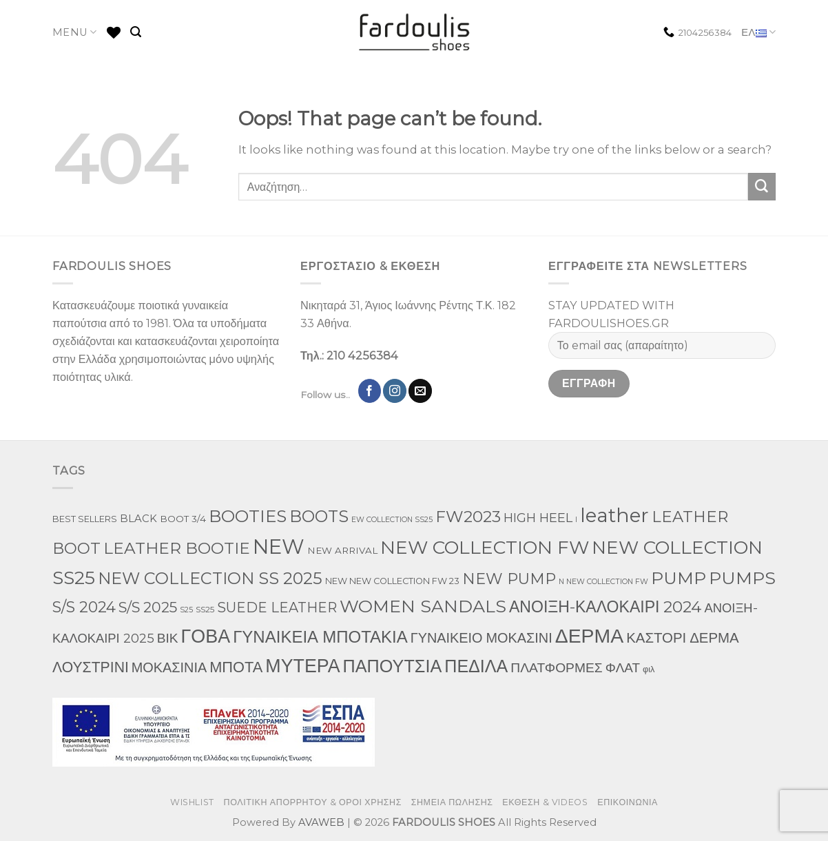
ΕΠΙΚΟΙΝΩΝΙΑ (627, 802)
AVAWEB (321, 822)
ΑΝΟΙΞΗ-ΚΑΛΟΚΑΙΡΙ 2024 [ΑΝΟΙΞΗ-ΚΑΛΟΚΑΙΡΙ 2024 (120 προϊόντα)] (605, 606)
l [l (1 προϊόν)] (576, 519)
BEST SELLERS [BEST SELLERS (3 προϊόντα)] (84, 519)
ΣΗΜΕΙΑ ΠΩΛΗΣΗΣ (452, 802)
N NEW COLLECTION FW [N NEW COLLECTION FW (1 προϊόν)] (603, 581)
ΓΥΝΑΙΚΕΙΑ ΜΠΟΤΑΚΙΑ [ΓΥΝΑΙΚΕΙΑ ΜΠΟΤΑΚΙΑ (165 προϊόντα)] (320, 637)
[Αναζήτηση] (135, 32)
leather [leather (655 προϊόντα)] (614, 515)
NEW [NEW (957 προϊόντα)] (278, 546)
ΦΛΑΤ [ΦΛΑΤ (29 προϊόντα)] (623, 668)
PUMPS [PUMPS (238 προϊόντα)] (742, 578)
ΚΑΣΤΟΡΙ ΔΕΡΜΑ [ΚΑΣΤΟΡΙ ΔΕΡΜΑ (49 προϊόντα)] (682, 637)
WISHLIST (192, 802)
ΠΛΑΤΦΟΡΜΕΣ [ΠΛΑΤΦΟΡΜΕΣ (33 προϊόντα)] (556, 667)
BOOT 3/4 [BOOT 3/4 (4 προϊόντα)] (183, 518)
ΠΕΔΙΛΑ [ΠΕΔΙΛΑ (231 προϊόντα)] (476, 666)
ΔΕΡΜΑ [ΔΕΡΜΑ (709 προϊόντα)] (589, 635)
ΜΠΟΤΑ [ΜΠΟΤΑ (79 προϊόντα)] (235, 667)
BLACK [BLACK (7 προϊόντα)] (138, 518)
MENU (74, 32)
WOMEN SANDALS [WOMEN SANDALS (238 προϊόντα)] (423, 606)
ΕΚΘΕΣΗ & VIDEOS (545, 802)
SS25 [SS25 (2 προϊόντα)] (205, 609)
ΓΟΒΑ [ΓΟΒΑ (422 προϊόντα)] (206, 636)
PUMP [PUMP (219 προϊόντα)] (678, 578)
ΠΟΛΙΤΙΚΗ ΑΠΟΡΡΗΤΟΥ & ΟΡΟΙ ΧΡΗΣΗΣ (313, 802)
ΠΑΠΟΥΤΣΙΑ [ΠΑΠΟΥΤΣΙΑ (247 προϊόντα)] (392, 666)
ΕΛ (758, 32)
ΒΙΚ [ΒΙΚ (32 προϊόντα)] (167, 638)
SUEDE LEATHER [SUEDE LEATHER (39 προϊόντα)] (277, 607)
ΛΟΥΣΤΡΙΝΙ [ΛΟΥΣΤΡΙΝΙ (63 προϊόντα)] (90, 667)
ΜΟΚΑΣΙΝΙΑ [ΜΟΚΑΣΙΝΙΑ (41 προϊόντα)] (169, 667)
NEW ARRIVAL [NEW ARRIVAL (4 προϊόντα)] (342, 550)
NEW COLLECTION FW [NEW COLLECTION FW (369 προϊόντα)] (484, 547)
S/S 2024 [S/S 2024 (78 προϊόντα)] (84, 607)
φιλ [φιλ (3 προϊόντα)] (648, 669)
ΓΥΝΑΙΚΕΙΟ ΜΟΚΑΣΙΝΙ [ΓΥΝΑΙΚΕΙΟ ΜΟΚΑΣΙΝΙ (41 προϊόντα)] (481, 638)
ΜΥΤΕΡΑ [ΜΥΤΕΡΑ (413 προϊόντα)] (302, 665)
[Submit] (762, 186)
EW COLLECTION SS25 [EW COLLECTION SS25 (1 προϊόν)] (392, 519)
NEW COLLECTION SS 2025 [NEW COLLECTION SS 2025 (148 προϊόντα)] (210, 578)
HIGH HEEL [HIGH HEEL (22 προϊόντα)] (538, 518)
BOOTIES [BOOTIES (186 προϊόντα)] (248, 516)
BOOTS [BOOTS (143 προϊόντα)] (319, 516)
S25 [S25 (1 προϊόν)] (186, 609)
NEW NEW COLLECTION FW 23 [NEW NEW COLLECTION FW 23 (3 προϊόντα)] (392, 581)
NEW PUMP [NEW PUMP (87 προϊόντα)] (509, 579)
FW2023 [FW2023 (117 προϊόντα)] (468, 516)
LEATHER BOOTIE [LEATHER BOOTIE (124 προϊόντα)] (176, 548)
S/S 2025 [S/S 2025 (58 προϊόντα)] (147, 607)
